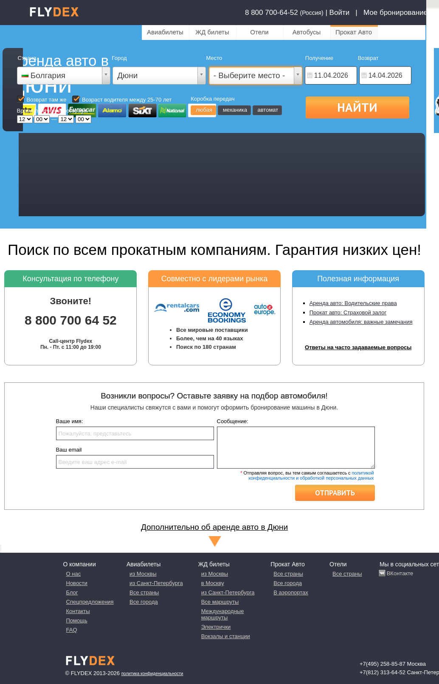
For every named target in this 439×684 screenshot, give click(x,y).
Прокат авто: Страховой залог (348, 312)
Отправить (335, 492)
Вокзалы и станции (225, 636)
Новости (76, 583)
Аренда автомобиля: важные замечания (361, 322)
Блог (72, 592)
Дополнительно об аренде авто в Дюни (214, 527)
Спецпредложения (90, 602)
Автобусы (307, 32)
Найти (357, 107)
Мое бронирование (395, 12)
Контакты (78, 611)
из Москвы (142, 574)
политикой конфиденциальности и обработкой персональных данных (311, 475)
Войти (339, 12)
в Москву (212, 583)
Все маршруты (220, 602)
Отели (259, 32)
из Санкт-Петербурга (156, 583)
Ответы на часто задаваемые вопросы (358, 347)
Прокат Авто (353, 32)
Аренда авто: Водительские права (353, 303)
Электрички (216, 627)
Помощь (76, 620)
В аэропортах (290, 592)
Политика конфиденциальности (152, 673)
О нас (73, 574)
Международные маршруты (222, 614)
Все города (143, 602)
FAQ (71, 630)
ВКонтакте (400, 573)
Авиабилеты (165, 32)
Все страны (144, 592)
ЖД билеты (212, 32)
